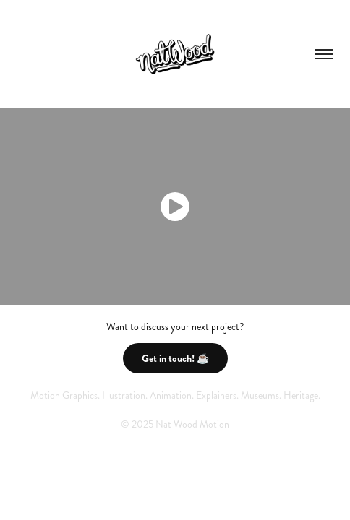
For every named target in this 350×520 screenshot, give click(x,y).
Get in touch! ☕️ (175, 358)
